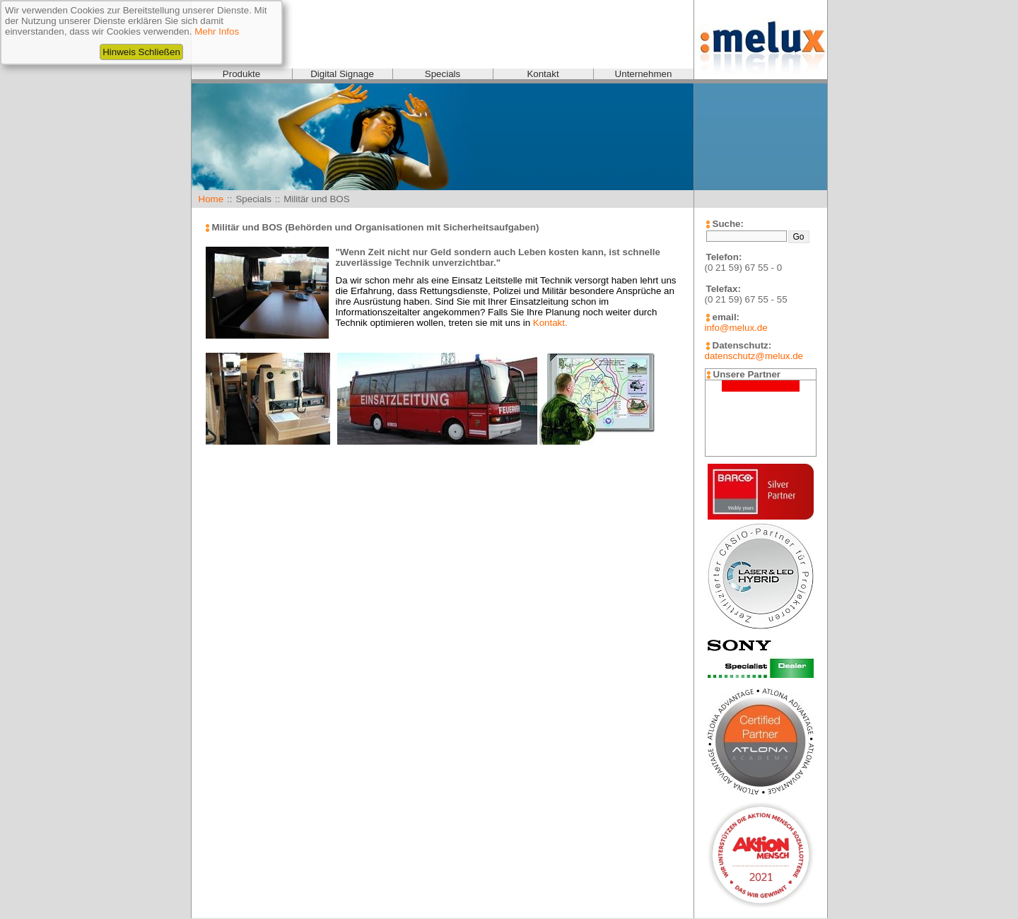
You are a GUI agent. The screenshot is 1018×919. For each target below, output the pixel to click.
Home (211, 199)
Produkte (241, 74)
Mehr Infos (216, 31)
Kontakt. (550, 322)
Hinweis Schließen (141, 52)
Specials (442, 74)
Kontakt (542, 74)
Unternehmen (643, 74)
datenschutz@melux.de (754, 356)
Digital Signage (342, 74)
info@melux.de (736, 327)
